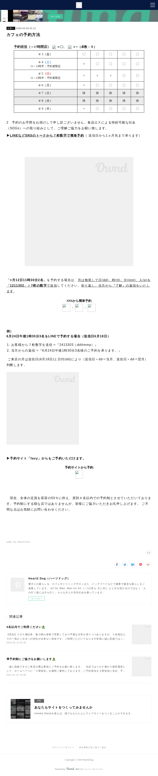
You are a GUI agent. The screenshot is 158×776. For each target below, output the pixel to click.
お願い (11, 28)
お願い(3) (12, 542)
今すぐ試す (55, 16)
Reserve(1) (24, 542)
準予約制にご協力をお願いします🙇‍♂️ (31, 659)
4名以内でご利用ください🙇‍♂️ (26, 627)
